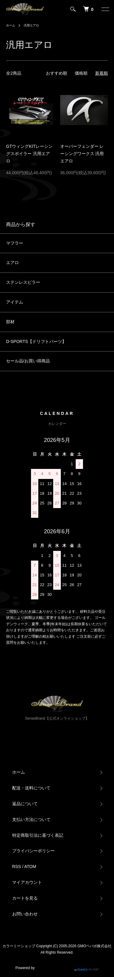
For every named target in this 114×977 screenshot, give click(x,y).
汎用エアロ (31, 25)
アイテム (14, 302)
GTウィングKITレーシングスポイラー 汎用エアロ (29, 153)
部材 (10, 321)
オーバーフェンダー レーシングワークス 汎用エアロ (82, 153)
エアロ (12, 262)
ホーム (10, 25)
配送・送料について (31, 787)
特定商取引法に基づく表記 (37, 835)
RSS (16, 866)
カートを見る (25, 898)
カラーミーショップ (18, 946)
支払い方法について (31, 819)
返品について (25, 803)
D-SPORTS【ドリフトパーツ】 (36, 341)
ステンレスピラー (23, 282)
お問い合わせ (25, 913)
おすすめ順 (56, 73)
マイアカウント (27, 882)
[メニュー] (105, 9)
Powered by (57, 965)
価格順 (81, 73)
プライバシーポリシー (33, 850)
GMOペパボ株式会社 (95, 946)
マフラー (14, 243)
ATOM (30, 866)
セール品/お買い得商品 (28, 360)
